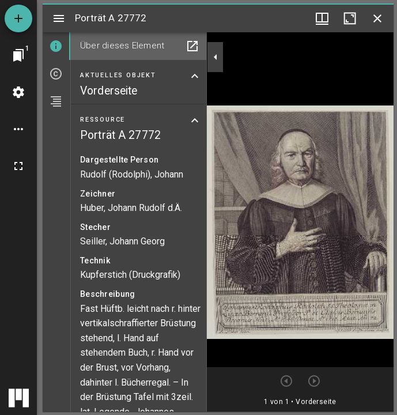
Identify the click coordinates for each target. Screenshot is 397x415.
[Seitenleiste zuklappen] (215, 57)
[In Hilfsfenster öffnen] (192, 46)
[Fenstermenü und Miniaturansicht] (322, 18)
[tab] (56, 46)
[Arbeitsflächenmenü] (18, 92)
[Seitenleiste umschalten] (59, 18)
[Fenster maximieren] (350, 18)
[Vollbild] (18, 166)
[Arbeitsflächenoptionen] (18, 129)
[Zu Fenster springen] (18, 55)
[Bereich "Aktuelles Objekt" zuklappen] (195, 76)
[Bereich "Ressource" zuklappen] (195, 120)
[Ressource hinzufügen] (18, 18)
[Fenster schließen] (377, 18)
